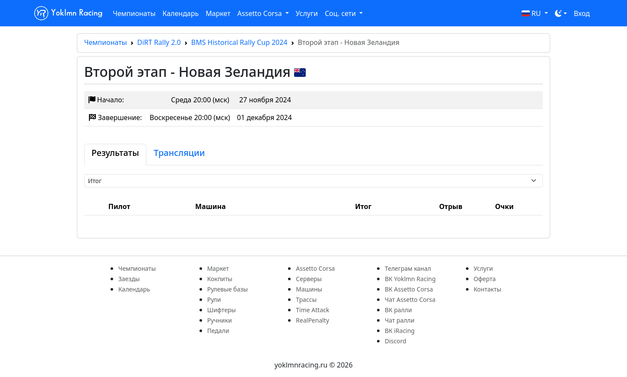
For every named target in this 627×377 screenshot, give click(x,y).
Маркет (218, 13)
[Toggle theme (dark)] (560, 13)
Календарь (180, 13)
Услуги (307, 13)
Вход (582, 13)
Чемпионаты (134, 13)
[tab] (115, 154)
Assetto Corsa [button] (261, 13)
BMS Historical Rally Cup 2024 (239, 42)
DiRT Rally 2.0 (159, 42)
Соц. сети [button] (341, 13)
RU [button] (532, 13)
